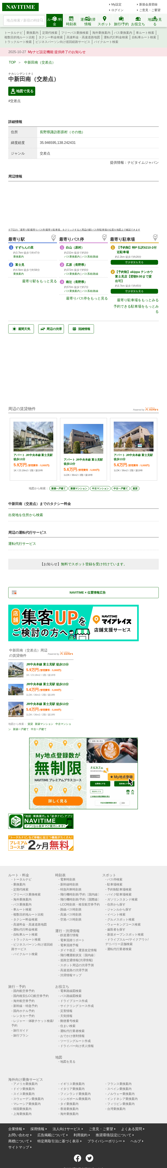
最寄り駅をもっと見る (39, 281)
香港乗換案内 (69, 1109)
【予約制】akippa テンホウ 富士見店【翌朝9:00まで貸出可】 (134, 276)
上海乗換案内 (22, 1114)
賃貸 (135, 488)
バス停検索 (114, 879)
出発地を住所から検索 (25, 515)
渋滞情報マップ (71, 975)
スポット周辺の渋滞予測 (77, 965)
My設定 (116, 4)
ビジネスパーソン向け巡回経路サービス (62, 42)
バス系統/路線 (90, 256)
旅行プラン (20, 1035)
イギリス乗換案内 (72, 1084)
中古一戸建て (121, 488)
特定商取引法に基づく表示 (58, 1141)
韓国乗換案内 (22, 1109)
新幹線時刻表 (69, 884)
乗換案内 (32, 32)
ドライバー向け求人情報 (77, 1046)
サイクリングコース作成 (77, 1006)
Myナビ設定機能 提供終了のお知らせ (57, 52)
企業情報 (15, 1129)
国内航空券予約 (24, 991)
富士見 (19, 264)
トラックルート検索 (18, 42)
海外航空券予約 (24, 1001)
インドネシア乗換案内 (122, 1099)
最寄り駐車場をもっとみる (138, 300)
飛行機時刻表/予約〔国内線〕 (80, 894)
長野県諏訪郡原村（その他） (62, 132)
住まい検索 (67, 1026)
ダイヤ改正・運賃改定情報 (78, 950)
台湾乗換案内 (116, 1109)
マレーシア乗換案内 (27, 1104)
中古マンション (100, 488)
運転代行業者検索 (119, 949)
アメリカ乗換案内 (25, 1084)
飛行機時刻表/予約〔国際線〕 (80, 899)
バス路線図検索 (71, 996)
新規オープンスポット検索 (125, 934)
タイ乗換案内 (69, 1104)
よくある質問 (131, 1129)
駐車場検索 (114, 884)
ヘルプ (135, 1141)
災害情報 (66, 1011)
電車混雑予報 (69, 945)
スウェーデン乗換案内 (28, 1099)
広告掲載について (51, 1135)
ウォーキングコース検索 (124, 924)
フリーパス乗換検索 (75, 32)
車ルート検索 (145, 32)
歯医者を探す (116, 929)
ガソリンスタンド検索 (122, 899)
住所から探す (116, 904)
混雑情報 (81, 329)
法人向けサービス (66, 1129)
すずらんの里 (24, 247)
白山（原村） (75, 247)
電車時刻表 (67, 879)
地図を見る (67, 1061)
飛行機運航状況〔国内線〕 (78, 955)
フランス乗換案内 (119, 1084)
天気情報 (66, 1016)
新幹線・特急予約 (25, 1006)
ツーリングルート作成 (75, 1041)
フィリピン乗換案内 (121, 1104)
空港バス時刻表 (71, 919)
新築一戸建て (58, 488)
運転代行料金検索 (116, 37)
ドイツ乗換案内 (24, 1089)
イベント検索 (116, 914)
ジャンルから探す (119, 909)
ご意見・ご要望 (149, 10)
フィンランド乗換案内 (75, 1094)
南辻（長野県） (76, 282)
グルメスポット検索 (121, 919)
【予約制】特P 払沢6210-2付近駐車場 (137, 250)
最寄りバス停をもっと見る (87, 298)
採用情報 (37, 1129)
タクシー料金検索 (50, 37)
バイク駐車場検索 (119, 894)
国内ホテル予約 (24, 1011)
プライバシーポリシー (104, 1141)
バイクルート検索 (106, 42)
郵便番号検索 (69, 1021)
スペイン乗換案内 (119, 1089)
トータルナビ (13, 32)
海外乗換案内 (101, 32)
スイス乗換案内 (24, 1094)
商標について (18, 1141)
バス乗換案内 (123, 32)
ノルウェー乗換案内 (121, 1094)
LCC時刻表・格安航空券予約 (80, 904)
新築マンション (78, 488)
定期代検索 (49, 32)
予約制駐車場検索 (119, 889)
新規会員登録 (148, 4)
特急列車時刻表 (71, 889)
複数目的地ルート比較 (19, 37)
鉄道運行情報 (69, 935)
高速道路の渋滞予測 (74, 970)
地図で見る (21, 91)
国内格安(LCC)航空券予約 (31, 996)
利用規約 (80, 1135)
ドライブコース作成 (74, 1001)
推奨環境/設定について (113, 1135)
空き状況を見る (134, 262)
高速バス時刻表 (71, 914)
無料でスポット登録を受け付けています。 (94, 564)
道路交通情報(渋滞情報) (76, 960)
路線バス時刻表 (71, 909)
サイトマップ (18, 1147)
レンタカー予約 (24, 1016)
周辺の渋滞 (51, 329)
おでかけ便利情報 (72, 1036)
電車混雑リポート (72, 940)
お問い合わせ (18, 1135)
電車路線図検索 (71, 991)
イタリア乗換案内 (72, 1089)
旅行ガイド (20, 1030)
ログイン (117, 10)
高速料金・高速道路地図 (83, 37)
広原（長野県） (76, 264)
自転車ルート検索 (144, 37)
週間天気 (21, 329)
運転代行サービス (22, 543)
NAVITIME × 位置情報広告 (88, 592)
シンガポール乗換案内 (75, 1099)
